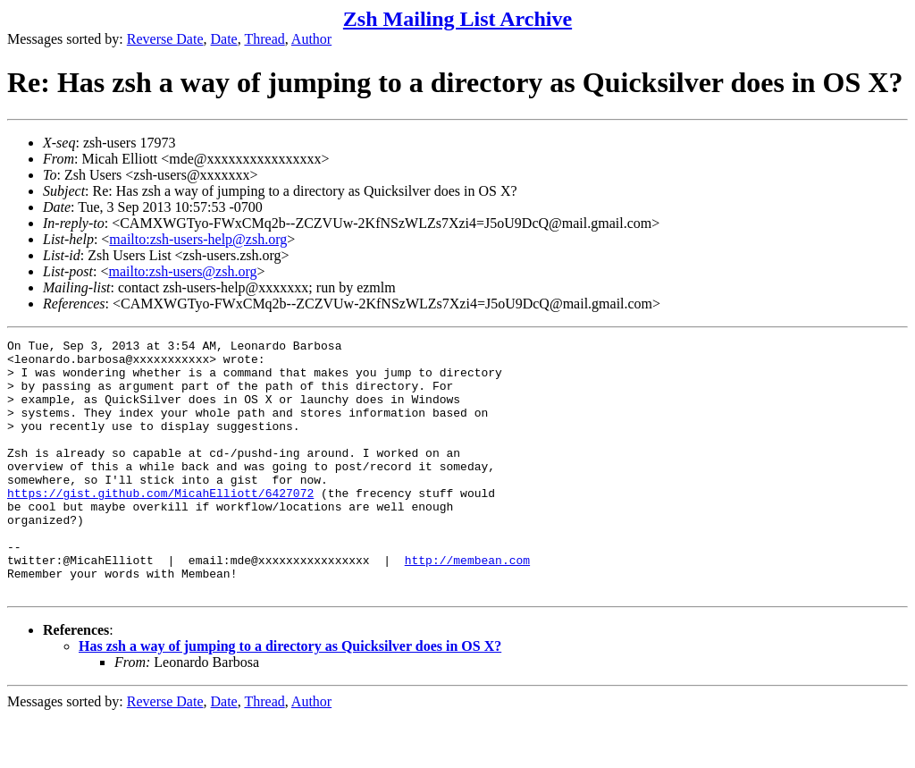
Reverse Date (165, 38)
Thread (264, 38)
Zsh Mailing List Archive (457, 18)
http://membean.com (467, 605)
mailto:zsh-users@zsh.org (182, 271)
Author (311, 38)
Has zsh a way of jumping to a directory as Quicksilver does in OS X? (290, 697)
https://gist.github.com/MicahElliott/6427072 (160, 525)
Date (224, 38)
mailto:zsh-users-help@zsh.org (198, 239)
